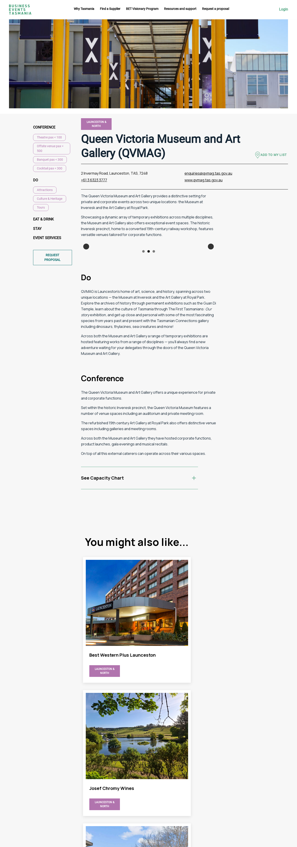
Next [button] (211, 275)
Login (283, 9)
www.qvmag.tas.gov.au (203, 180)
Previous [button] (86, 275)
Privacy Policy (199, 799)
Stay (37, 229)
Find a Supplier (110, 9)
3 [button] (154, 308)
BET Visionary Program (142, 9)
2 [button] (148, 308)
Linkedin (279, 786)
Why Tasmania (84, 9)
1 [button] (143, 308)
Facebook (280, 778)
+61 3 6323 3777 (94, 180)
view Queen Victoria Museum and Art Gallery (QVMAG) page (116, 662)
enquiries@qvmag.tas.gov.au (208, 173)
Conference (44, 127)
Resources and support (180, 9)
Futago (112, 840)
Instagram (280, 769)
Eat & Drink (43, 219)
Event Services (47, 238)
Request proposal (52, 258)
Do (35, 180)
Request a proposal (215, 9)
